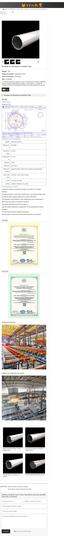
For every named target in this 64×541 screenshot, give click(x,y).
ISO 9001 (5, 220)
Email (5, 89)
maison (5, 9)
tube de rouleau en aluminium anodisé (18, 486)
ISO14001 (5, 271)
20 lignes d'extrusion (8, 322)
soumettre (5, 531)
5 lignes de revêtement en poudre (13, 373)
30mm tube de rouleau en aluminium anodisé (19, 489)
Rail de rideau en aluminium (23, 9)
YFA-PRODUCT (12, 9)
